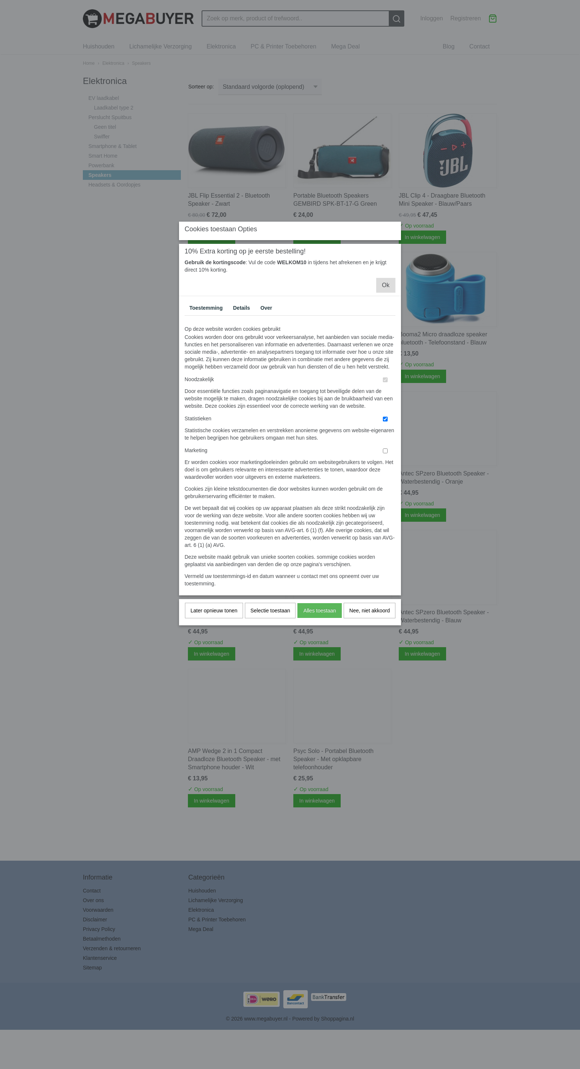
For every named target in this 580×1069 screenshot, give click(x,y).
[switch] (385, 445)
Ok (386, 351)
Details (241, 374)
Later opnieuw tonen (213, 676)
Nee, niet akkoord (369, 676)
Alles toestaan (319, 676)
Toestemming (206, 374)
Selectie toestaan (270, 676)
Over (266, 374)
